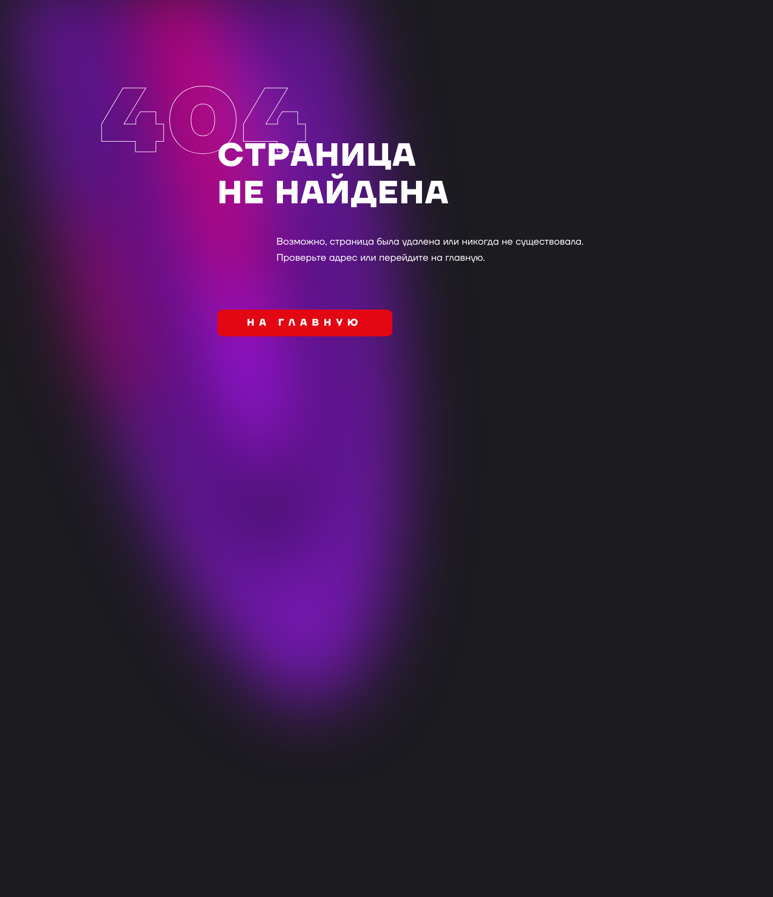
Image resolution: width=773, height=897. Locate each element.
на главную (305, 323)
